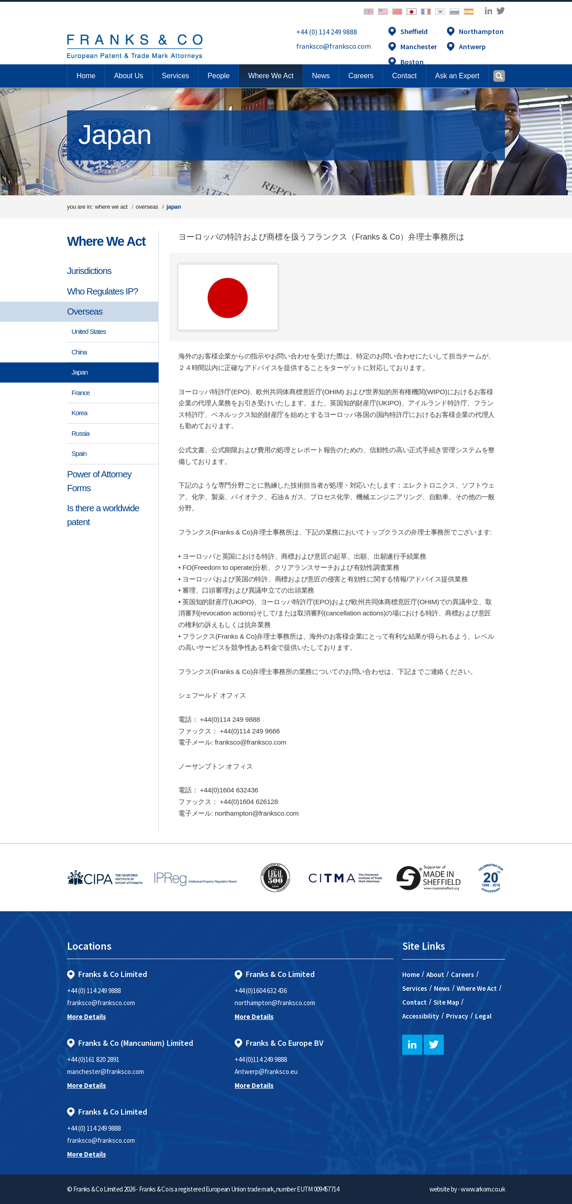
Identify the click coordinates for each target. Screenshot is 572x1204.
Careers (462, 974)
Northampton (481, 31)
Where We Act (106, 241)
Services (414, 988)
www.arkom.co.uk (483, 1189)
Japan (80, 372)
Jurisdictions (89, 271)
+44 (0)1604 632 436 (261, 990)
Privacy (457, 1016)
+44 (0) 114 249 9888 (326, 31)
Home (85, 76)
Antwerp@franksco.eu (266, 1071)
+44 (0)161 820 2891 (93, 1059)
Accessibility (420, 1016)
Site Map (446, 1002)
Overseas (84, 311)
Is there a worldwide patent (103, 515)
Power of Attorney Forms (99, 481)
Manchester (418, 46)
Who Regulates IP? (102, 291)
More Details (86, 1016)
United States (89, 331)
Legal (483, 1016)
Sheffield (414, 31)
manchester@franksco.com (105, 1071)
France (81, 392)
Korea (79, 413)
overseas (147, 206)
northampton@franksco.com (275, 1002)
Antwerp (472, 46)
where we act (111, 206)
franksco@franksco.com (333, 46)
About (435, 974)
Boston (412, 61)
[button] (404, 76)
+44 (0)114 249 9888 (261, 1059)
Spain (79, 453)
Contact (414, 1002)
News (442, 988)
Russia (80, 433)
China (79, 352)
